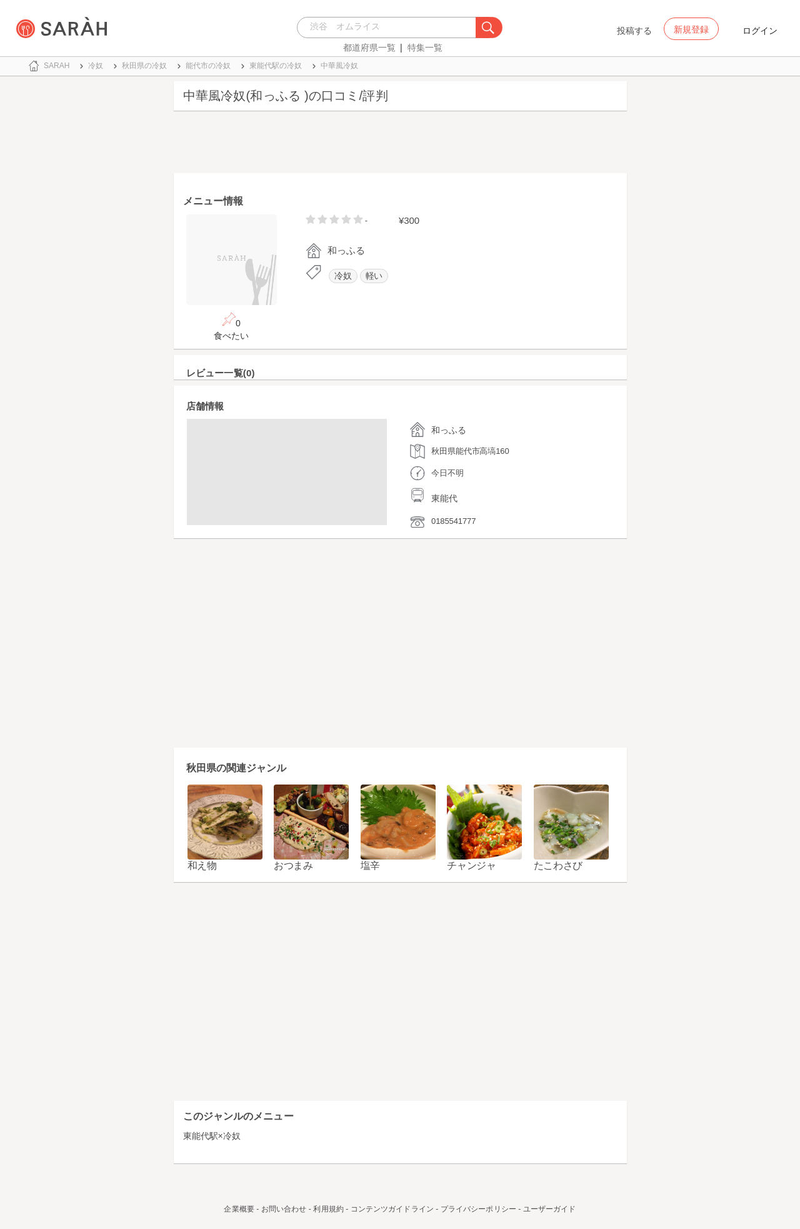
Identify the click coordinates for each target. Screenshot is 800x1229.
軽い (374, 276)
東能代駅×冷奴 (212, 1136)
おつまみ (293, 865)
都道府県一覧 (369, 48)
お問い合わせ (284, 1209)
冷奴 (343, 276)
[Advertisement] (400, 145)
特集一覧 (425, 48)
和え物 (202, 865)
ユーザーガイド (549, 1209)
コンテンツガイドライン (392, 1209)
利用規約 (328, 1209)
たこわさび (558, 865)
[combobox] (389, 27)
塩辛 (370, 865)
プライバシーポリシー (478, 1209)
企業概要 (239, 1209)
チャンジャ (471, 865)
